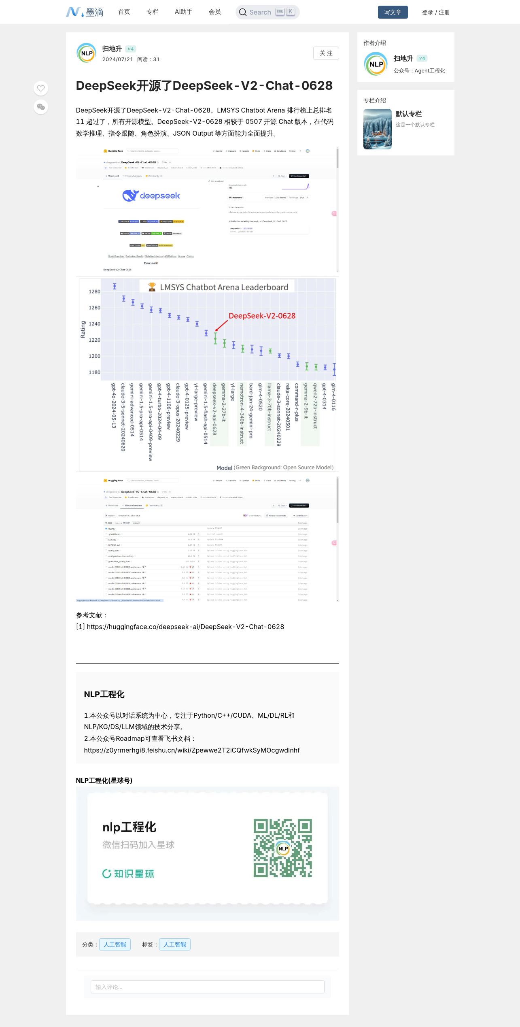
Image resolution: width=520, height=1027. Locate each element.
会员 (215, 11)
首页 (124, 11)
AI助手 (184, 11)
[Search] (268, 12)
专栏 (152, 11)
